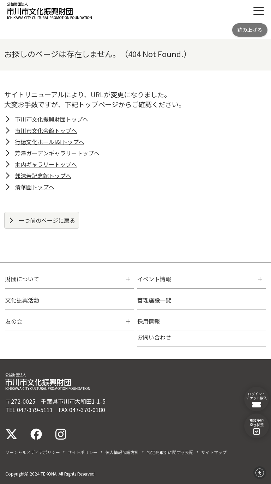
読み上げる (249, 29)
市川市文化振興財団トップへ (51, 119)
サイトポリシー (82, 452)
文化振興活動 (22, 300)
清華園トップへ (34, 187)
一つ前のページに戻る (47, 220)
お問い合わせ (154, 337)
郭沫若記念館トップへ (43, 175)
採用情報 (148, 321)
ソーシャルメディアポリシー (32, 452)
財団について (22, 279)
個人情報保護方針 (122, 452)
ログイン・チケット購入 (256, 399)
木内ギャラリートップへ (46, 164)
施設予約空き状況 (256, 426)
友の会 (13, 321)
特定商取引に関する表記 (170, 452)
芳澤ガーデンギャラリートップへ (57, 153)
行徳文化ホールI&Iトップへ (49, 141)
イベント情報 (154, 279)
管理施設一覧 (154, 300)
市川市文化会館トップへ (46, 130)
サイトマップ (214, 452)
